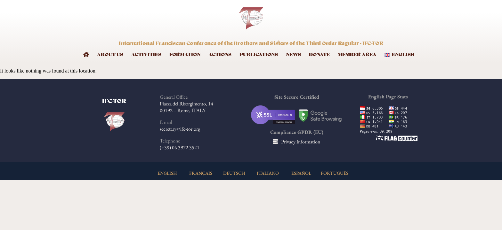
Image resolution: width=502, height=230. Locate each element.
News (293, 54)
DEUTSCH (234, 173)
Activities (146, 54)
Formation (184, 54)
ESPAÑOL (301, 173)
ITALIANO (268, 173)
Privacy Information (300, 141)
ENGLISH (167, 173)
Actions (219, 54)
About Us (110, 54)
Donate (319, 54)
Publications (258, 54)
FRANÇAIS (200, 173)
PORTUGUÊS (334, 173)
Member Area (357, 54)
